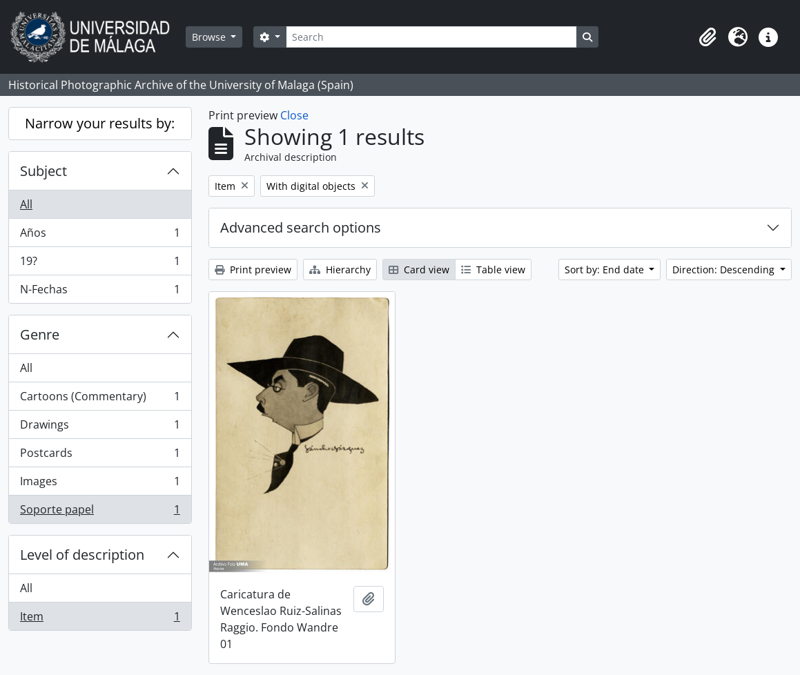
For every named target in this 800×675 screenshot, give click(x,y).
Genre (39, 334)
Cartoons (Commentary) (99, 399)
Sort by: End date (606, 269)
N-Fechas (99, 292)
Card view (419, 269)
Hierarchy (340, 269)
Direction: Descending (724, 269)
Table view (493, 269)
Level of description (82, 554)
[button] (707, 37)
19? (99, 264)
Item (99, 619)
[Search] (431, 37)
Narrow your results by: (100, 123)
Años (99, 235)
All (26, 204)
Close (294, 115)
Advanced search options (300, 227)
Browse (210, 36)
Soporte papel (99, 512)
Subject (43, 171)
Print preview (253, 269)
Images (99, 484)
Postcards (99, 455)
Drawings (99, 427)
